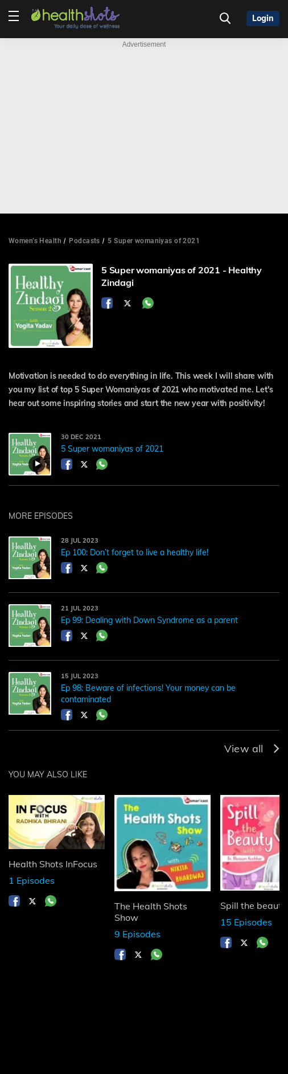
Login (263, 18)
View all (251, 748)
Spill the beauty (253, 905)
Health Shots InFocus (53, 864)
